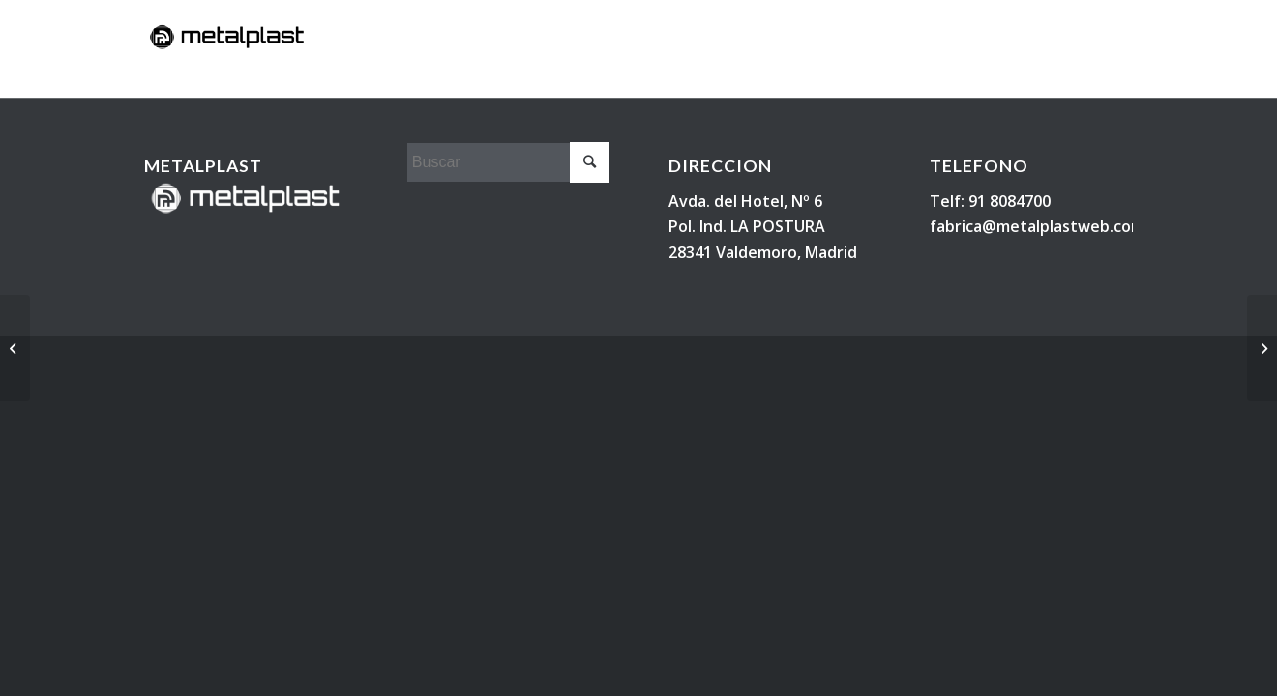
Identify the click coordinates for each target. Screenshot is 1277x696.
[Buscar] (1120, 73)
